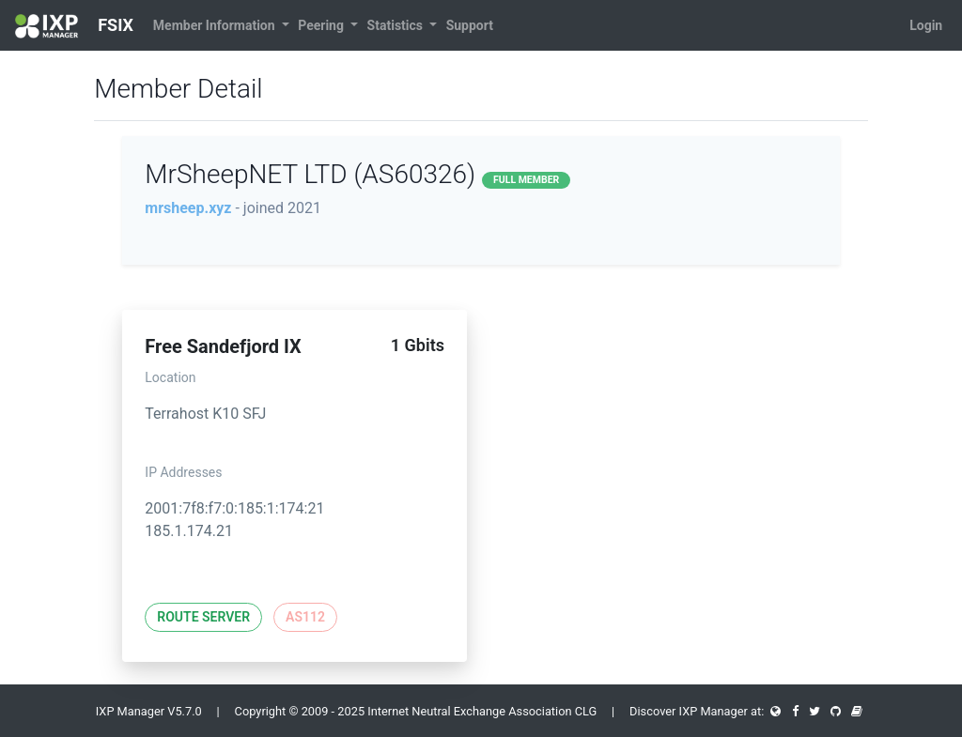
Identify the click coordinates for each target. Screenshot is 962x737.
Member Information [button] (215, 25)
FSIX (74, 26)
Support (469, 25)
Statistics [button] (397, 25)
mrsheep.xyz (188, 208)
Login (925, 25)
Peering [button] (322, 25)
